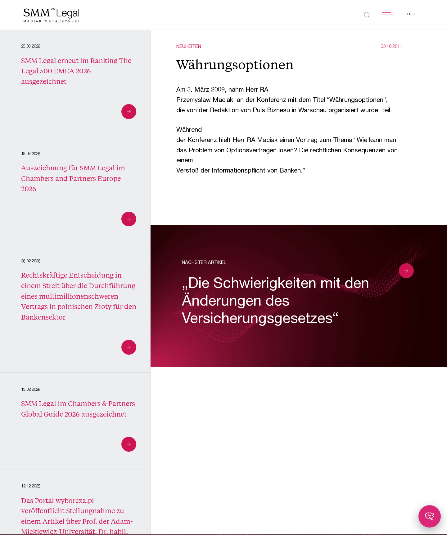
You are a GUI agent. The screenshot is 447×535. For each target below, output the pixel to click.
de (410, 14)
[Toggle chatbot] (429, 516)
